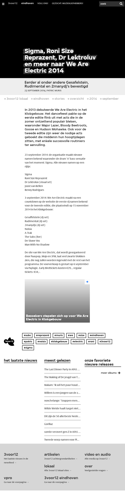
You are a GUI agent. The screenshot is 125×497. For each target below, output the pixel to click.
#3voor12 (105, 341)
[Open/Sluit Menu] (3, 4)
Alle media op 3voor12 (96, 458)
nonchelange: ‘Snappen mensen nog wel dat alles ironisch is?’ (62, 400)
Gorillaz (48, 424)
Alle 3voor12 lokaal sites (56, 470)
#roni (91, 341)
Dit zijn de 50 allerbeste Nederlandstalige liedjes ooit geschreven (62, 416)
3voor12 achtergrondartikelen (59, 458)
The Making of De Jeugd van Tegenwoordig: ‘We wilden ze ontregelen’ (62, 377)
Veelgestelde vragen (95, 470)
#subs (27, 335)
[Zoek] (108, 4)
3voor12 (13, 3)
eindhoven (27, 3)
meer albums (112, 373)
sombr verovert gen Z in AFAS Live (62, 431)
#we (70, 335)
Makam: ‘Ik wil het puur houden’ (62, 385)
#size (81, 335)
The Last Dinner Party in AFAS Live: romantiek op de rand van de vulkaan (62, 369)
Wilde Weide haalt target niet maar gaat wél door (62, 408)
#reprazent (42, 335)
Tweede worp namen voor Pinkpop (62, 439)
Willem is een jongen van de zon (62, 392)
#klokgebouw (59, 341)
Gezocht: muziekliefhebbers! (67, 3)
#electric (77, 341)
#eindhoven (97, 335)
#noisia (41, 341)
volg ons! (42, 3)
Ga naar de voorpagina (15, 482)
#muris (58, 335)
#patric (28, 341)
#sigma (28, 348)
